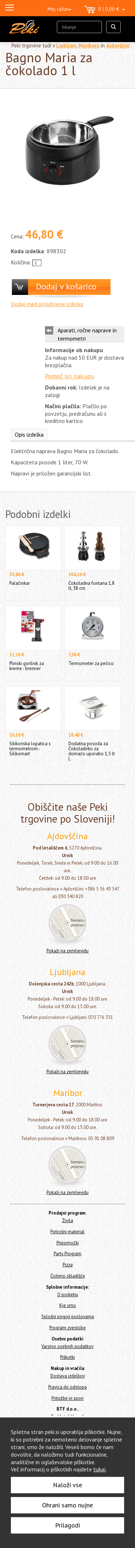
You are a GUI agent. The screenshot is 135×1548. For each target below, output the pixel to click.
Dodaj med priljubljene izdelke (47, 304)
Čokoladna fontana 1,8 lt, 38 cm (91, 585)
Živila (67, 1220)
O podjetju (67, 1295)
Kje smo (67, 1305)
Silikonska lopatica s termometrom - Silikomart (30, 749)
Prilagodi (67, 1525)
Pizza (68, 1265)
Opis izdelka (29, 434)
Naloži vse (67, 1485)
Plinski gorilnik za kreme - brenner (26, 665)
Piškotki (67, 1357)
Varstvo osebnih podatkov (67, 1346)
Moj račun (59, 9)
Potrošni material (67, 1232)
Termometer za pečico (91, 663)
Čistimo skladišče (67, 1276)
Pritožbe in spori (67, 1398)
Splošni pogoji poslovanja (67, 1316)
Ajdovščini (118, 45)
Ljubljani (66, 45)
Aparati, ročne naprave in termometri (87, 334)
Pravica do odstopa (67, 1387)
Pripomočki (68, 1243)
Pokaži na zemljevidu (67, 951)
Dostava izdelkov (67, 1376)
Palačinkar (19, 583)
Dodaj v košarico (66, 286)
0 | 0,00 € (104, 10)
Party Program (67, 1254)
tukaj (99, 1469)
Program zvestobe (67, 1328)
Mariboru (88, 45)
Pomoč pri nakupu (69, 376)
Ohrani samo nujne (67, 1505)
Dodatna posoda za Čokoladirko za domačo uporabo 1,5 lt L (91, 751)
